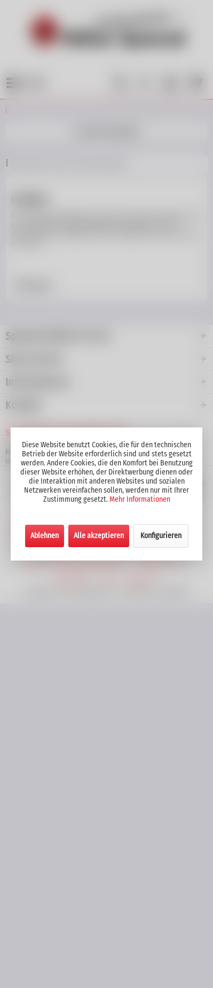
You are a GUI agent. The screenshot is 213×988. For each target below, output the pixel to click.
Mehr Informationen (139, 499)
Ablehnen (44, 535)
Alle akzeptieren (99, 535)
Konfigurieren (161, 535)
